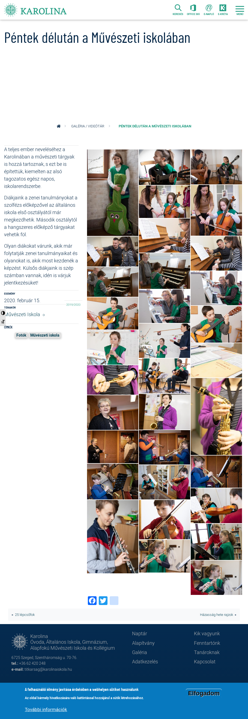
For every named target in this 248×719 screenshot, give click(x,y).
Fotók (21, 335)
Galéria (139, 652)
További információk (46, 709)
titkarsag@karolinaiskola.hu (48, 669)
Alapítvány (143, 643)
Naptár (139, 633)
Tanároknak (207, 652)
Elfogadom (204, 693)
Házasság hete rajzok (216, 614)
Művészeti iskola (44, 335)
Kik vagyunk (207, 633)
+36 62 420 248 (32, 663)
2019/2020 (73, 305)
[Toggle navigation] (240, 10)
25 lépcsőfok (25, 614)
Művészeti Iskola (22, 314)
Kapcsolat (205, 661)
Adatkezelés (145, 661)
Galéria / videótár (87, 126)
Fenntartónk (207, 643)
